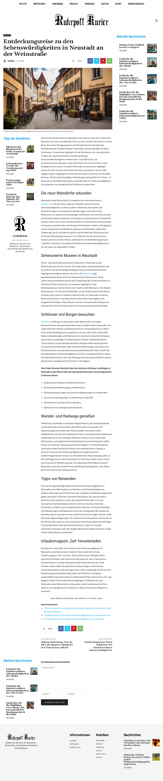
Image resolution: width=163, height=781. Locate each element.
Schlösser (45, 321)
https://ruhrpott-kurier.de (20, 240)
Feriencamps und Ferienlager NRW (15, 182)
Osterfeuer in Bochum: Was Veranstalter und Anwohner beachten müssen (137, 743)
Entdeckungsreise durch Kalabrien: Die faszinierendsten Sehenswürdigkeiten (98, 646)
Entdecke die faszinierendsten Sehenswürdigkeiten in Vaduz (132, 115)
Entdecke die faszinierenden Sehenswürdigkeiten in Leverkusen (74, 618)
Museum (88, 273)
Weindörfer (46, 204)
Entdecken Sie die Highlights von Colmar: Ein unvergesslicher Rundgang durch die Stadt (15, 709)
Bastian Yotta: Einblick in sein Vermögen (131, 46)
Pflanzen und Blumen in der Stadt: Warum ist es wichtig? (15, 150)
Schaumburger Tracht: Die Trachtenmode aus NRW (14, 167)
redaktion (11, 61)
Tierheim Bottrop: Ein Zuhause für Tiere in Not (13, 198)
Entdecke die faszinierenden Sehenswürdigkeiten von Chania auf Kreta (77, 615)
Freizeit (7, 35)
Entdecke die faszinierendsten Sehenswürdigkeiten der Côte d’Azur (17, 689)
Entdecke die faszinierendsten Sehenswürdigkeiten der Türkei (17, 672)
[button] (156, 20)
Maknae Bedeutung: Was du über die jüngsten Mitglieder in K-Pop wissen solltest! (57, 645)
